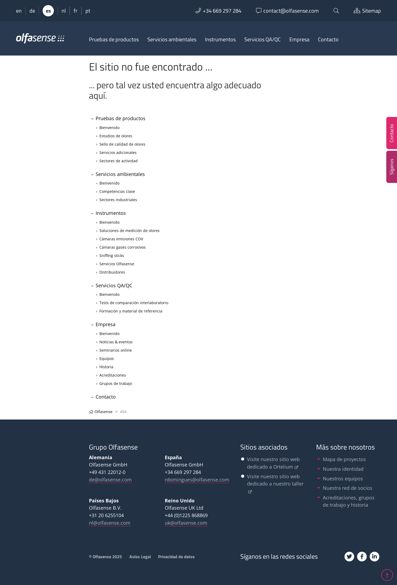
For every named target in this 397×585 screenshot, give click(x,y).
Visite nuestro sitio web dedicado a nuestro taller (275, 480)
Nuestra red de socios (347, 487)
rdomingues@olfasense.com (197, 479)
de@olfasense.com (110, 479)
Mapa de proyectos (344, 459)
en (19, 11)
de (32, 11)
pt (87, 11)
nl (64, 11)
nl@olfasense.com (109, 522)
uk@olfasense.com (186, 522)
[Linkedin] (374, 556)
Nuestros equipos (343, 478)
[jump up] (387, 574)
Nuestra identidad (343, 468)
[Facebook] (362, 556)
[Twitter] (349, 556)
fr (75, 11)
